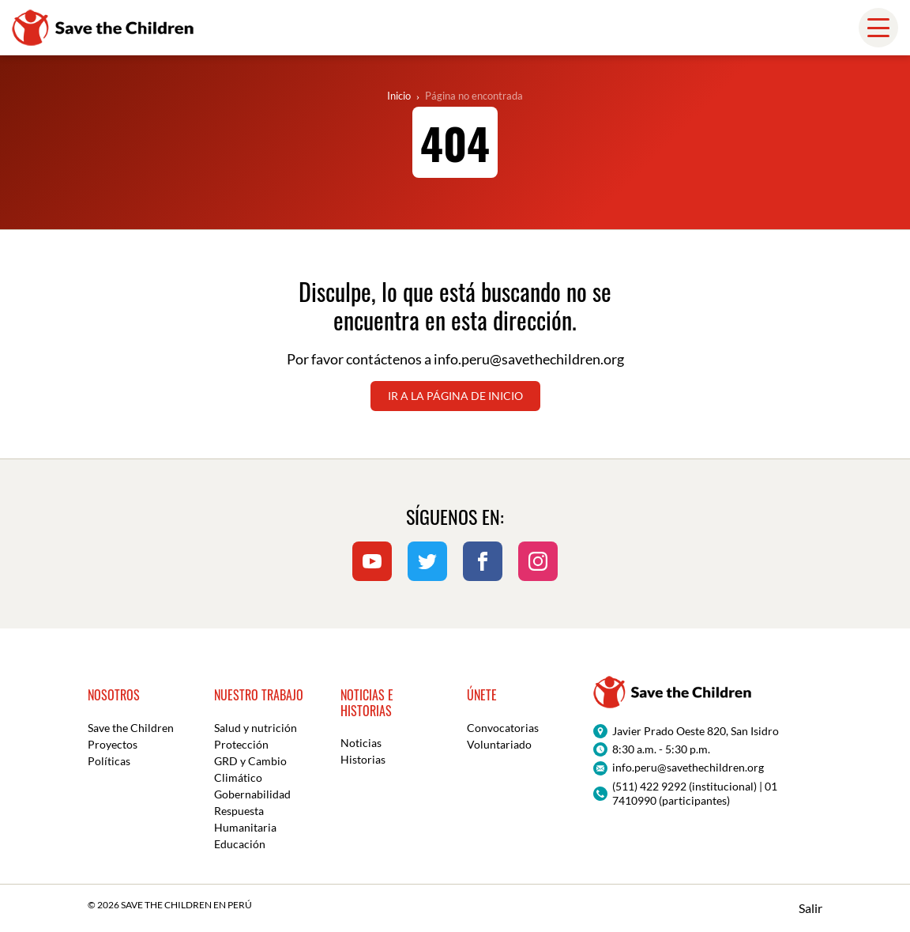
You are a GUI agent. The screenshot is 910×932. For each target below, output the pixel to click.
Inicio (399, 95)
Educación (239, 844)
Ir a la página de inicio (455, 395)
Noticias (361, 742)
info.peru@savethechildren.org (529, 359)
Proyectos (112, 744)
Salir (810, 907)
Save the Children (131, 727)
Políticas (109, 761)
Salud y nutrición (255, 727)
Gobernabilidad (252, 794)
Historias (362, 759)
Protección (241, 744)
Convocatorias (503, 727)
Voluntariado (499, 744)
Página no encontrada (474, 95)
